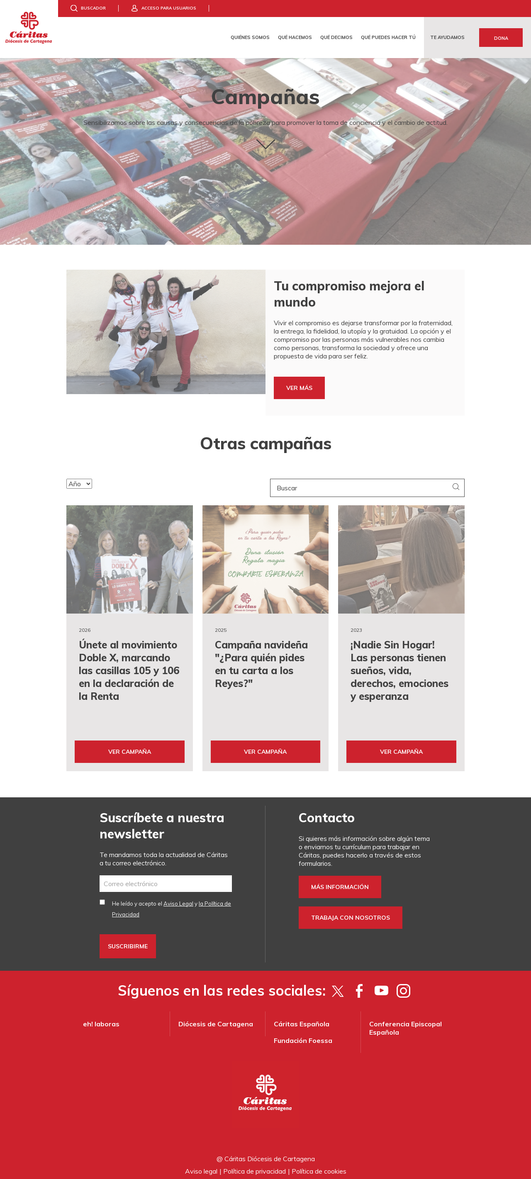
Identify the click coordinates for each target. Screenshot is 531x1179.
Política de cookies (319, 1166)
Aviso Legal (178, 899)
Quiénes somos (250, 37)
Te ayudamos (447, 37)
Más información (340, 882)
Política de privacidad (254, 1166)
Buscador (93, 8)
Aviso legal (201, 1166)
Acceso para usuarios (168, 8)
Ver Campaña (129, 747)
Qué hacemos (295, 37)
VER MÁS (299, 388)
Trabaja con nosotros (350, 913)
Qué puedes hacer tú (388, 37)
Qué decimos (336, 37)
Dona (501, 38)
